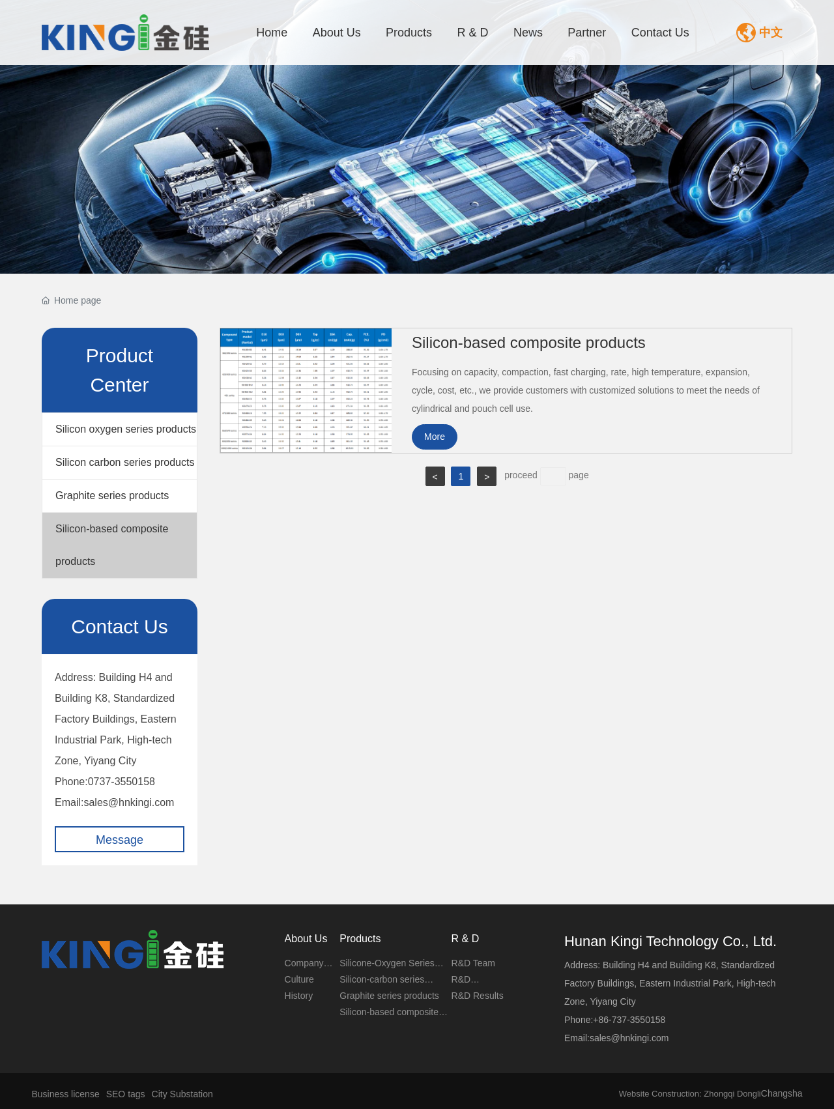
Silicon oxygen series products (125, 429)
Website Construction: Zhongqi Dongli (690, 1094)
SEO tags (125, 1094)
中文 (771, 32)
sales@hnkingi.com (128, 802)
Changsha (782, 1093)
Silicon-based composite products (111, 545)
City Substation (182, 1094)
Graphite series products (112, 495)
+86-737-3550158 (629, 1020)
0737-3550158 (121, 781)
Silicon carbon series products (124, 462)
